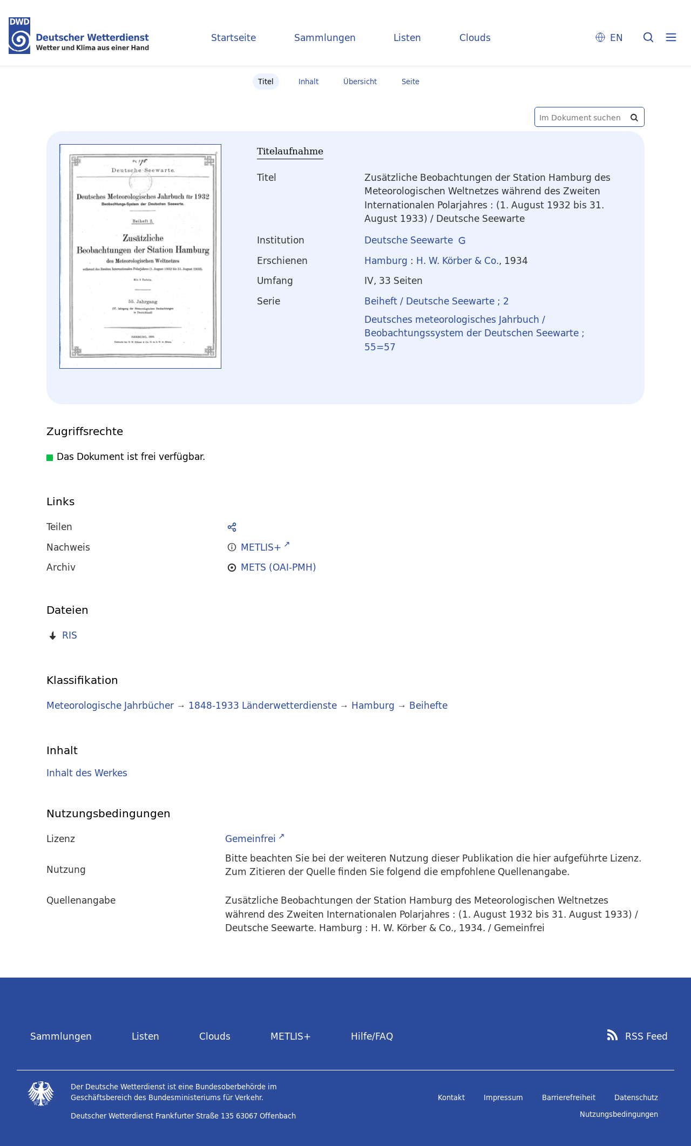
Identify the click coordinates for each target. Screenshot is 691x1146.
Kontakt (451, 1097)
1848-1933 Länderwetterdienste (264, 705)
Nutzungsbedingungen (619, 1114)
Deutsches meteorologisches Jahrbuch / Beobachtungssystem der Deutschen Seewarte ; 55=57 (474, 333)
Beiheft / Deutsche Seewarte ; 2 (436, 301)
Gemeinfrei (250, 838)
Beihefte (428, 705)
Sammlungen (325, 37)
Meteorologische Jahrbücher (110, 705)
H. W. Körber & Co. (457, 260)
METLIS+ (290, 1036)
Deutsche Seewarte (408, 240)
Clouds (475, 37)
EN (616, 37)
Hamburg (386, 260)
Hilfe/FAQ (372, 1036)
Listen (407, 37)
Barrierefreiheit (568, 1097)
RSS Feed (646, 1036)
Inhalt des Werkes (86, 773)
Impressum (503, 1097)
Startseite (233, 37)
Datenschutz (636, 1097)
